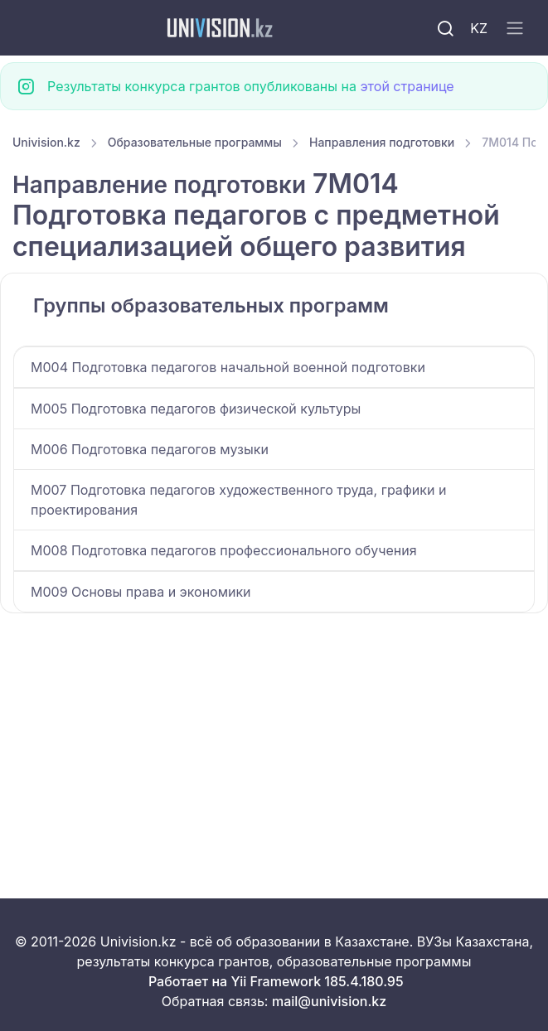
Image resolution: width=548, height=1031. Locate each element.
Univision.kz (46, 142)
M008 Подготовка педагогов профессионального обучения (224, 550)
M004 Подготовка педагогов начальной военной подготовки (228, 367)
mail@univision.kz (329, 1001)
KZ (478, 28)
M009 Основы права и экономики (141, 591)
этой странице (406, 86)
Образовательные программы (195, 142)
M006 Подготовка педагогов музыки (150, 449)
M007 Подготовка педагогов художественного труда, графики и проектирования (238, 500)
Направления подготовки (381, 142)
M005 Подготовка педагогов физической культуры (196, 408)
